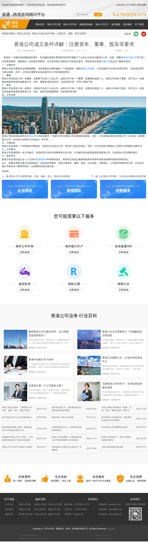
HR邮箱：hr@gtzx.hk (73, 526)
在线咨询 (120, 5)
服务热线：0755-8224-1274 (76, 516)
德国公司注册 (54, 521)
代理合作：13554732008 (75, 521)
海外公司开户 (102, 24)
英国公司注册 (40, 516)
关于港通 (131, 5)
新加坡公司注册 (26, 526)
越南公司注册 (54, 526)
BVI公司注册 (39, 521)
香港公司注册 (33, 142)
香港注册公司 (132, 57)
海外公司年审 (70, 24)
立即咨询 (25, 264)
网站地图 (141, 5)
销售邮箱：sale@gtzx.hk (110, 516)
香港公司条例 (87, 69)
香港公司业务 (24, 33)
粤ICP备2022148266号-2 (111, 540)
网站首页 (40, 24)
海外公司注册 (54, 24)
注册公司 (110, 61)
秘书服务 (116, 24)
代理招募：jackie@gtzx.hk (110, 521)
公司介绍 (9, 516)
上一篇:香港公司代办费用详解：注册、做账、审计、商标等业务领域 (36, 188)
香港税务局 (41, 170)
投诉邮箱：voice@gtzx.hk (110, 526)
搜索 (98, 14)
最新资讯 (9, 526)
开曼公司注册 (40, 526)
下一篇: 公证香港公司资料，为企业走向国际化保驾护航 (118, 188)
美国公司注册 (25, 521)
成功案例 (9, 521)
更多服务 (127, 24)
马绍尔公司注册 (55, 516)
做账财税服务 (86, 24)
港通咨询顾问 (8, 33)
